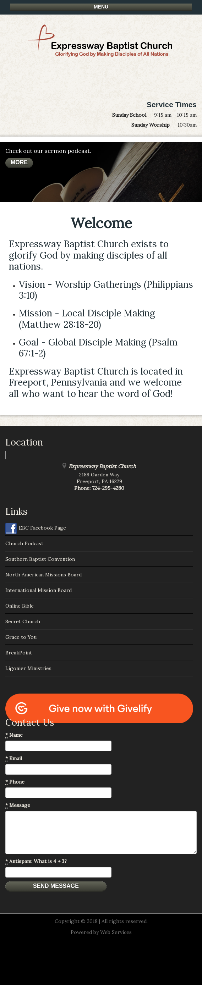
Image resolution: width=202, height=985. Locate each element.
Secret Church (22, 621)
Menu (101, 7)
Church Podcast (24, 543)
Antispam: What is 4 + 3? (36, 861)
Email (13, 758)
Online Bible (19, 606)
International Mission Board (38, 590)
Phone (14, 782)
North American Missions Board (43, 574)
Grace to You (21, 637)
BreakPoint (18, 652)
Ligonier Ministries (28, 668)
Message (17, 805)
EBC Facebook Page (35, 528)
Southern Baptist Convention (40, 559)
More (19, 162)
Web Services (116, 932)
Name (14, 735)
